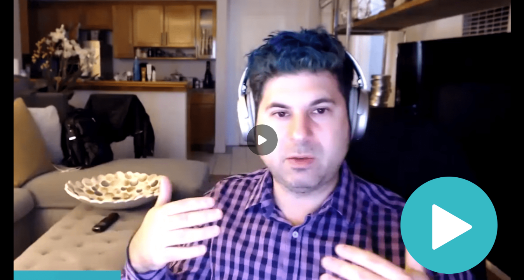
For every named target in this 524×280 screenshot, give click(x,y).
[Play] (262, 140)
